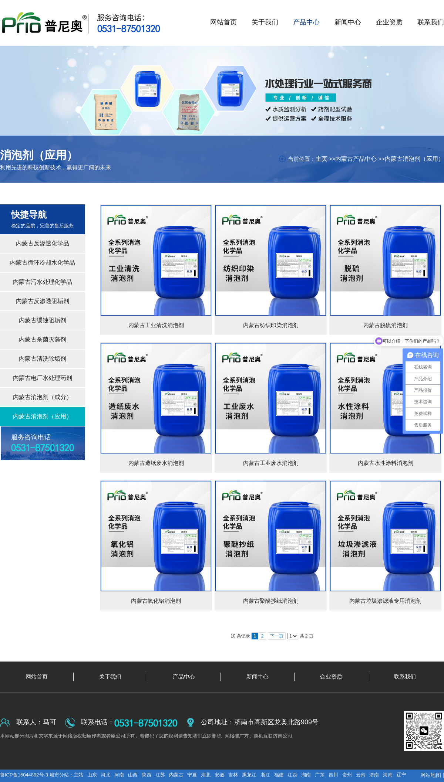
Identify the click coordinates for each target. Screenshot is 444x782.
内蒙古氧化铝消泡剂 (156, 601)
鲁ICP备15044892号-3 (25, 775)
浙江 (265, 775)
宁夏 (192, 775)
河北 (105, 775)
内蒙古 (176, 775)
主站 (78, 775)
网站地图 (430, 775)
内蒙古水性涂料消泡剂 (385, 463)
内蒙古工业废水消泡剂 (271, 463)
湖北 (206, 775)
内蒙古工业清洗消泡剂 (156, 325)
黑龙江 (249, 775)
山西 (133, 775)
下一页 (276, 636)
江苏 (160, 775)
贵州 (347, 775)
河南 (119, 775)
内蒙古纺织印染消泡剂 (271, 325)
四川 (333, 775)
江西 (292, 775)
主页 (321, 159)
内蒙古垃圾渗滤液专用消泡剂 (385, 601)
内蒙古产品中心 (356, 159)
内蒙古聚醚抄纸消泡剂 (271, 601)
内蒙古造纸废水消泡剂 (156, 463)
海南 (388, 775)
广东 (319, 775)
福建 (279, 775)
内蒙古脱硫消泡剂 (385, 325)
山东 (92, 775)
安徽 (219, 775)
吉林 (233, 775)
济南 (374, 775)
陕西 (146, 775)
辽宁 (401, 775)
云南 (361, 775)
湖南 (306, 775)
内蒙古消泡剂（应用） (414, 159)
